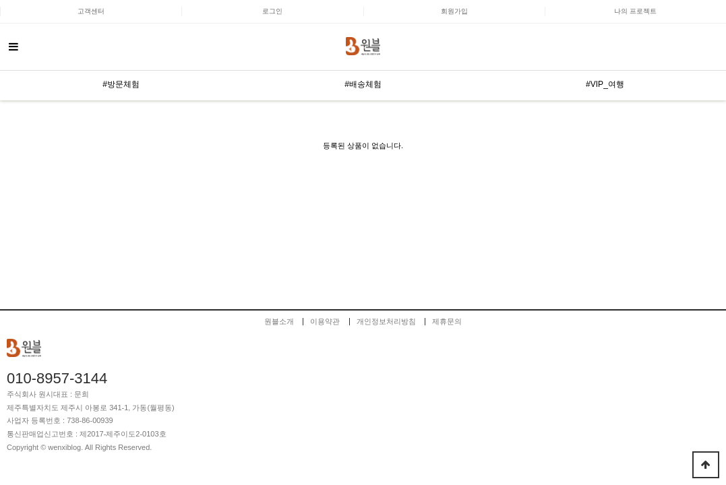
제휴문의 (447, 321)
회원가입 (454, 11)
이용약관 (325, 321)
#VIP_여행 (605, 84)
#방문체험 (121, 84)
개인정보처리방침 (386, 321)
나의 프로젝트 (635, 11)
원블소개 (279, 321)
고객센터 (91, 11)
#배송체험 (363, 84)
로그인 (272, 11)
